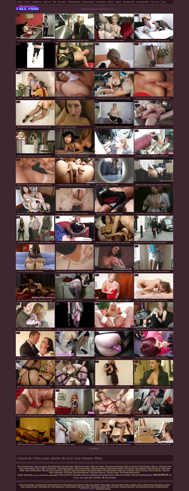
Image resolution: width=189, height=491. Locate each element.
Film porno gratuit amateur (114, 466)
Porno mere (121, 470)
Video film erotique (153, 468)
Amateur (19, 2)
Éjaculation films (128, 2)
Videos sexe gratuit (97, 466)
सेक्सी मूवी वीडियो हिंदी (160, 475)
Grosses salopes (70, 487)
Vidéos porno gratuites (66, 468)
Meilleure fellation (74, 2)
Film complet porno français (130, 472)
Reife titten (77, 475)
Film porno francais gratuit (145, 487)
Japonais (118, 2)
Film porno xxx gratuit (162, 485)
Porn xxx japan (110, 477)
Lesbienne (131, 470)
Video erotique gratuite (115, 468)
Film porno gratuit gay (98, 472)
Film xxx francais (141, 470)
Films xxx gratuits (40, 466)
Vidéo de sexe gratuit (82, 466)
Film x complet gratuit (145, 485)
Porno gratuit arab (54, 466)
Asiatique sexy (37, 2)
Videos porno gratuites (82, 468)
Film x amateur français (29, 487)
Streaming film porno (127, 487)
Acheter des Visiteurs (103, 489)
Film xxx (154, 466)
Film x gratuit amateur (27, 468)
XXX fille (67, 470)
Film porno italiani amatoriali (142, 475)
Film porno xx (51, 468)
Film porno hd (129, 468)
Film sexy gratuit (48, 470)
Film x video (41, 468)
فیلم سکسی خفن (85, 477)
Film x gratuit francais (33, 470)
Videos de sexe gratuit (26, 485)
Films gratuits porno (55, 485)
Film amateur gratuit (27, 6)
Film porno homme (110, 470)
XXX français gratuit (98, 487)
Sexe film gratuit (41, 485)
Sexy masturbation (143, 2)
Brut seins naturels (88, 2)
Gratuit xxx (59, 470)
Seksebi (20, 475)
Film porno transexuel (81, 472)
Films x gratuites (131, 485)
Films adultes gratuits (94, 470)
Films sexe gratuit (117, 485)
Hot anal (110, 2)
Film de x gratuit (113, 472)
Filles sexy (47, 2)
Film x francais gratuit (25, 466)
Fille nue (81, 485)
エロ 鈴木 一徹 (98, 477)
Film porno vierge (165, 466)
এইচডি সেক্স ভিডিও (65, 475)
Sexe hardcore (101, 2)
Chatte (163, 2)
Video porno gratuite (78, 470)
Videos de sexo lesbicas (122, 475)
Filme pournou (105, 485)
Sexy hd (27, 2)
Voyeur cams (155, 2)
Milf (54, 2)
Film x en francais (131, 466)
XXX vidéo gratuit (83, 487)
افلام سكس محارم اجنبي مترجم (45, 475)
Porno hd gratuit (145, 466)
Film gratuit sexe (44, 487)
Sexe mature (62, 2)
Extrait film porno (161, 487)
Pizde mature (28, 475)
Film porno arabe (67, 466)
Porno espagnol (140, 468)
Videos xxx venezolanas (90, 475)
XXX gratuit (68, 472)
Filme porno (58, 472)
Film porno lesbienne (98, 468)
